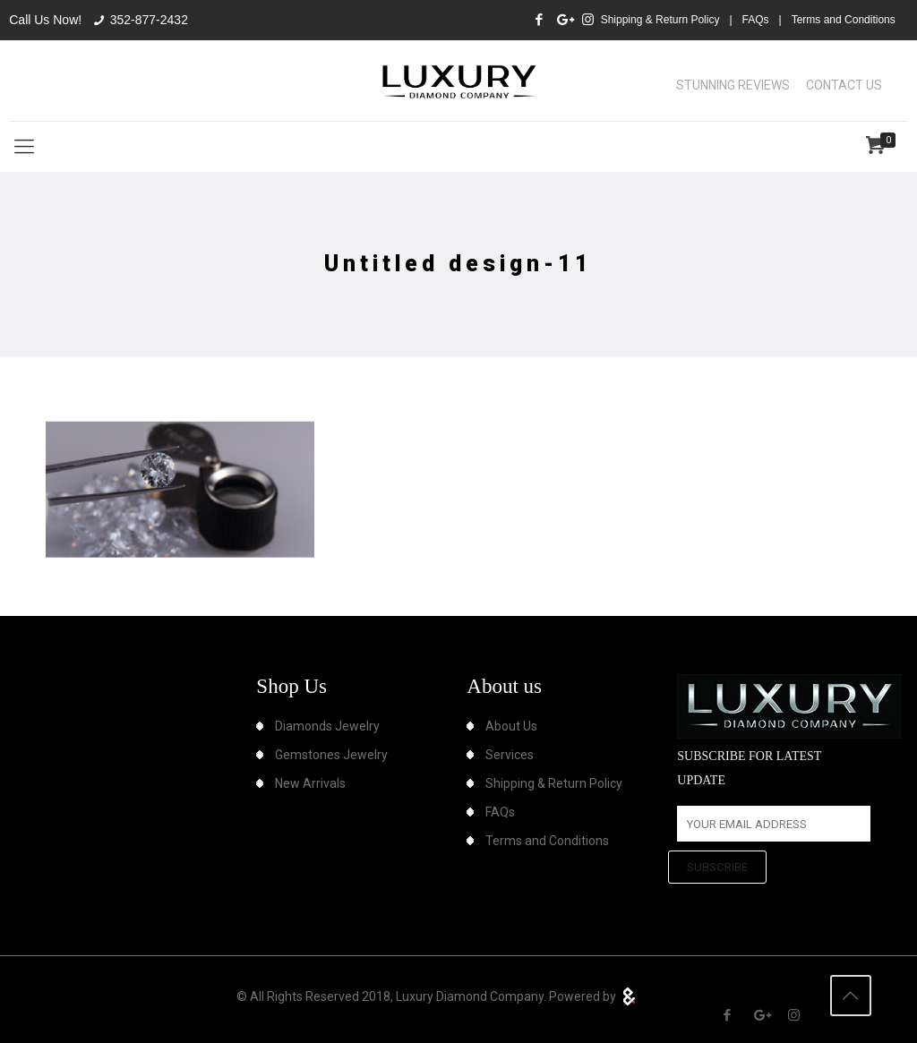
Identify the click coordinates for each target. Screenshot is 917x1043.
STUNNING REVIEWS (733, 85)
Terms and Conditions (844, 19)
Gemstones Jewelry (331, 755)
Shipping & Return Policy (660, 19)
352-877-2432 (149, 20)
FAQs (755, 19)
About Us (511, 726)
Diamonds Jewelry (327, 726)
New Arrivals (310, 783)
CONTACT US (844, 85)
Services (509, 755)
